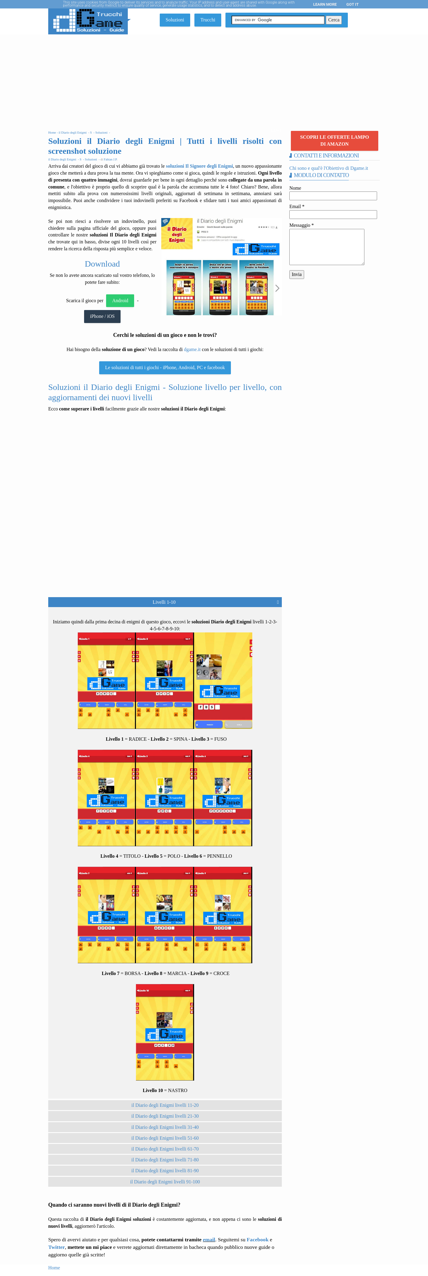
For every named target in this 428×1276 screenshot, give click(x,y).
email (209, 1239)
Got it (352, 4)
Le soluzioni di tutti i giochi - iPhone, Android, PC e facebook (165, 367)
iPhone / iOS (102, 316)
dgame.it (192, 349)
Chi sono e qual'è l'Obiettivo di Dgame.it (328, 168)
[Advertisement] (214, 79)
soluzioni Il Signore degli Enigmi (199, 166)
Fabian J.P (110, 159)
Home (54, 1267)
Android (120, 300)
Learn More (325, 4)
